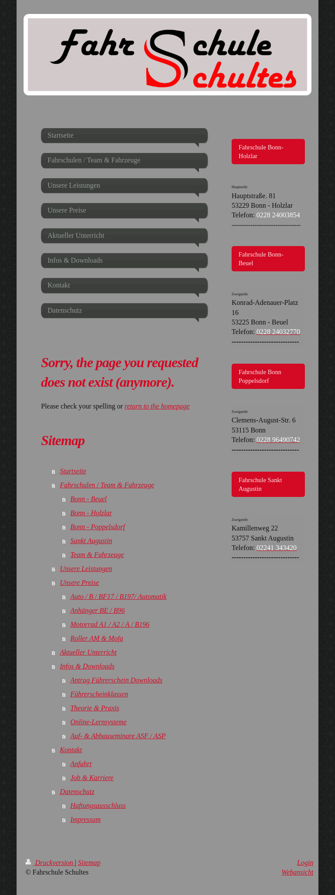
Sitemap (89, 862)
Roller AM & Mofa (96, 638)
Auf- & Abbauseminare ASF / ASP (118, 736)
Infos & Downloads (87, 666)
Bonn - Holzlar (91, 513)
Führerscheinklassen (99, 694)
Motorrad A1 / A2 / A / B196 (110, 624)
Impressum (85, 819)
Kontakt (71, 749)
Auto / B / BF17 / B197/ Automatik (118, 596)
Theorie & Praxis (94, 708)
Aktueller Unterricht (88, 652)
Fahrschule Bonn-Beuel (261, 259)
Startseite (73, 471)
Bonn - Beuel (88, 499)
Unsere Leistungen (86, 568)
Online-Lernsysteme (98, 722)
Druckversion (50, 862)
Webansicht (297, 872)
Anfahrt (81, 763)
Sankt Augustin (91, 540)
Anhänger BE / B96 (97, 610)
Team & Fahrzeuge (97, 554)
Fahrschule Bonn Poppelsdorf (260, 376)
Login (305, 862)
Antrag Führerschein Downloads (116, 680)
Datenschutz (77, 791)
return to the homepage (157, 406)
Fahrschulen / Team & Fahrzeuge (107, 485)
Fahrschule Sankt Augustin (260, 484)
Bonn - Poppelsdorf (97, 526)
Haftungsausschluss (98, 805)
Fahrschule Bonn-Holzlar (261, 151)
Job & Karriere (91, 777)
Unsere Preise (79, 582)
